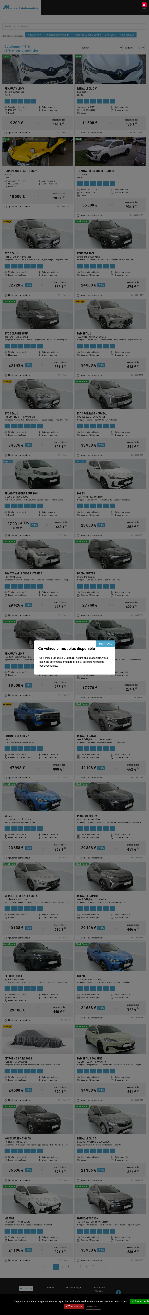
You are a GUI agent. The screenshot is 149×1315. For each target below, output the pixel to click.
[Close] (144, 4)
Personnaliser (93, 1307)
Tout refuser (74, 1306)
